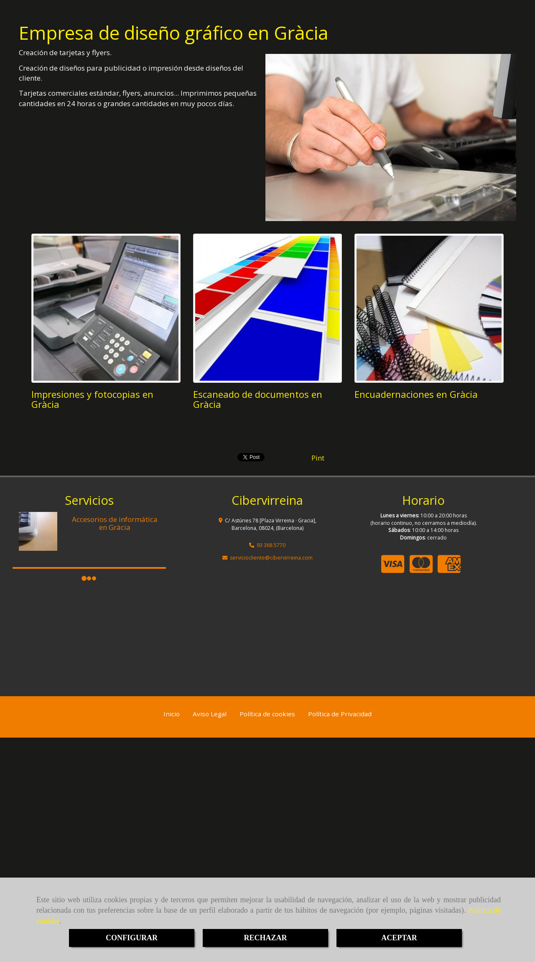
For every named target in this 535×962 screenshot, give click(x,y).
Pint (317, 458)
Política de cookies (267, 714)
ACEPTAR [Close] (399, 938)
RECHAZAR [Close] (265, 938)
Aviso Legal (210, 714)
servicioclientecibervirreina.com (271, 557)
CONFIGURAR (132, 938)
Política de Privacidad (340, 714)
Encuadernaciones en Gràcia (416, 394)
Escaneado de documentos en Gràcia (257, 399)
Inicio (171, 714)
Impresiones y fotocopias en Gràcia (92, 399)
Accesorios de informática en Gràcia (115, 523)
